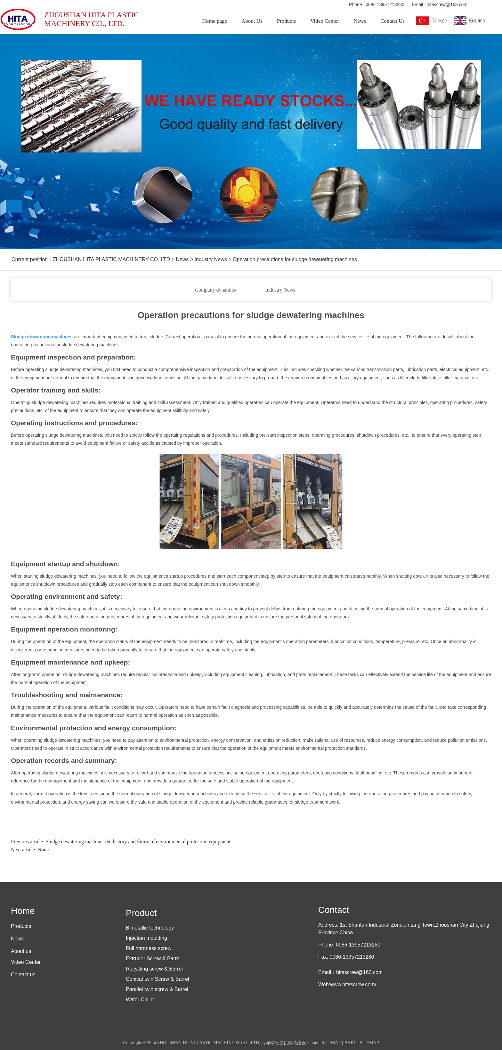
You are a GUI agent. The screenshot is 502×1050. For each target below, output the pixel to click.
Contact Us (392, 21)
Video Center (324, 21)
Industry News (280, 290)
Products (286, 21)
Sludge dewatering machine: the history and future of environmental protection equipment (138, 841)
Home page (214, 21)
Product (141, 913)
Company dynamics (215, 290)
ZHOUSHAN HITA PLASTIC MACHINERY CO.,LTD (111, 259)
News (359, 21)
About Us (252, 21)
